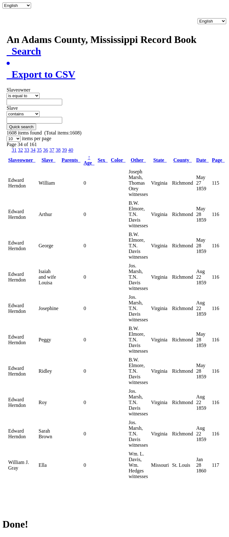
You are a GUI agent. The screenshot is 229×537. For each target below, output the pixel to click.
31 (14, 150)
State (160, 160)
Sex (103, 160)
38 (58, 150)
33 (26, 150)
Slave (48, 160)
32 (20, 150)
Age (89, 160)
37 (51, 150)
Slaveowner (21, 160)
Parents (71, 160)
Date (202, 160)
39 (64, 150)
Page (218, 160)
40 (70, 150)
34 (32, 150)
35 (39, 150)
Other (138, 160)
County (182, 160)
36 (45, 150)
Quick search (21, 126)
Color (118, 160)
